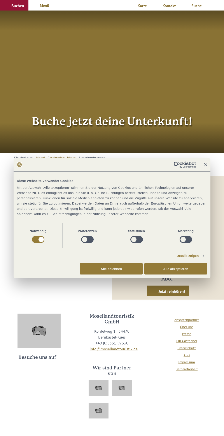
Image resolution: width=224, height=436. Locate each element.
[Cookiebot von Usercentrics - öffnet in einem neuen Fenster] (177, 164)
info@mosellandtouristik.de (114, 348)
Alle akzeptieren (175, 269)
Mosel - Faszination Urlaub (56, 157)
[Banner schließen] (205, 164)
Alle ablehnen (111, 269)
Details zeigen (188, 255)
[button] (14, 5)
